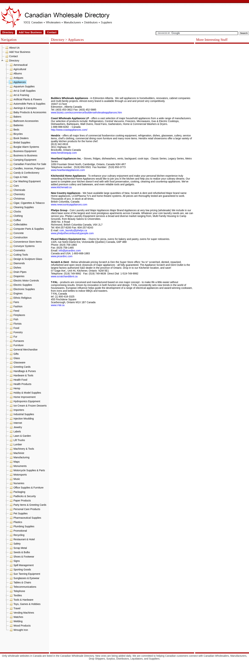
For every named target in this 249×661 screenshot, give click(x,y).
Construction (18, 237)
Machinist (16, 453)
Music (14, 479)
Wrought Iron (18, 630)
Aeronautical (18, 65)
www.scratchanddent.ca (64, 276)
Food (14, 328)
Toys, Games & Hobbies (24, 604)
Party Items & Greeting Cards (27, 505)
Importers (16, 410)
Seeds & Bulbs (19, 552)
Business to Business (23, 155)
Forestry (16, 332)
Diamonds (17, 263)
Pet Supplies (18, 513)
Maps (14, 462)
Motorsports (18, 474)
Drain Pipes (17, 272)
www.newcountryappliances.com (69, 204)
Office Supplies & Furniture (26, 487)
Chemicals (17, 190)
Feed (14, 311)
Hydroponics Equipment (24, 401)
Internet (15, 423)
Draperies (16, 276)
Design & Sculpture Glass (25, 259)
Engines (16, 293)
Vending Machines (21, 612)
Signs (14, 561)
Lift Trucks (17, 440)
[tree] (24, 339)
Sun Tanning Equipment (24, 574)
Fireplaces (17, 315)
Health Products (20, 384)
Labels (15, 431)
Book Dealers (19, 138)
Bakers (15, 116)
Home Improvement (22, 397)
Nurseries (16, 483)
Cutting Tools (18, 255)
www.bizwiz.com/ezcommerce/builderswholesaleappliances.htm (86, 112)
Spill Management (21, 565)
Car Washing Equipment (25, 181)
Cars (14, 185)
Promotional (18, 531)
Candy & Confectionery (24, 173)
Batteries (16, 125)
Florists (15, 324)
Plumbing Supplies (21, 526)
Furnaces (16, 341)
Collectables (18, 224)
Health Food (18, 380)
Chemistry (17, 194)
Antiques (16, 78)
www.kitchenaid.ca (61, 187)
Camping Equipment (22, 160)
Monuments (18, 466)
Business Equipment (22, 151)
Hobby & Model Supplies (25, 393)
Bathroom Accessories (23, 121)
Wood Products (20, 625)
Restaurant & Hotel (22, 539)
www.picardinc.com (61, 256)
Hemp (14, 388)
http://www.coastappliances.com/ (69, 129)
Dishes (15, 267)
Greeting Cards (20, 367)
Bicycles (16, 134)
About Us (12, 47)
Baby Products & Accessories (27, 112)
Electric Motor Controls (24, 280)
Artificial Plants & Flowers (25, 99)
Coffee (15, 220)
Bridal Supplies (19, 142)
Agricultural (17, 69)
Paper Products (20, 500)
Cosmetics (17, 250)
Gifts (14, 354)
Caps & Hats (18, 177)
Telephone (17, 591)
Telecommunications (22, 587)
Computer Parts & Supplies (26, 229)
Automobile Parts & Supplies (27, 104)
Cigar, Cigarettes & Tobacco (27, 203)
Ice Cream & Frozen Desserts (28, 405)
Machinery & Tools (21, 449)
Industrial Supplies (21, 414)
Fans (14, 302)
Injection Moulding (21, 418)
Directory (7, 32)
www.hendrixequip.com (64, 152)
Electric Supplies (20, 285)
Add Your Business (30, 32)
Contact (51, 32)
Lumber (15, 444)
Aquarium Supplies (22, 86)
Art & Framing (19, 95)
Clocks (15, 211)
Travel (14, 608)
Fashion (15, 306)
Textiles (15, 595)
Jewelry (15, 427)
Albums (15, 73)
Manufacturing (19, 457)
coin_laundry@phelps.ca (73, 230)
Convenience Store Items (25, 242)
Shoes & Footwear (21, 556)
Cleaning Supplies (21, 207)
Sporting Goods (20, 569)
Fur (13, 336)
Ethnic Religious (20, 298)
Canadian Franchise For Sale (27, 164)
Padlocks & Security (22, 496)
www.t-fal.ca (57, 305)
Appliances (17, 82)
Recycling (16, 535)
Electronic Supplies (22, 289)
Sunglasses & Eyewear (24, 578)
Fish (13, 319)
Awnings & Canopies (23, 108)
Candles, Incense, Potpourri (27, 168)
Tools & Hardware (21, 600)
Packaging (17, 492)
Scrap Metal (18, 548)
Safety (15, 543)
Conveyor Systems (21, 246)
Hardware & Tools (21, 375)
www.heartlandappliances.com (68, 170)
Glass (14, 358)
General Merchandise (23, 349)
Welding (15, 621)
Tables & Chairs (20, 582)
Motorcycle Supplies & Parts (27, 470)
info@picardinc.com (70, 250)
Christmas (17, 198)
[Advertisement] (25, 643)
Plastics (15, 522)
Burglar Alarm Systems (24, 147)
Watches (16, 617)
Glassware (17, 362)
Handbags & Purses (22, 371)
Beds (14, 129)
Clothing (16, 216)
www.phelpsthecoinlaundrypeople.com (72, 233)
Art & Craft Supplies (22, 91)
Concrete (16, 233)
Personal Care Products (24, 509)
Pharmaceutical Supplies (25, 518)
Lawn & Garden (20, 436)
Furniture (16, 345)
